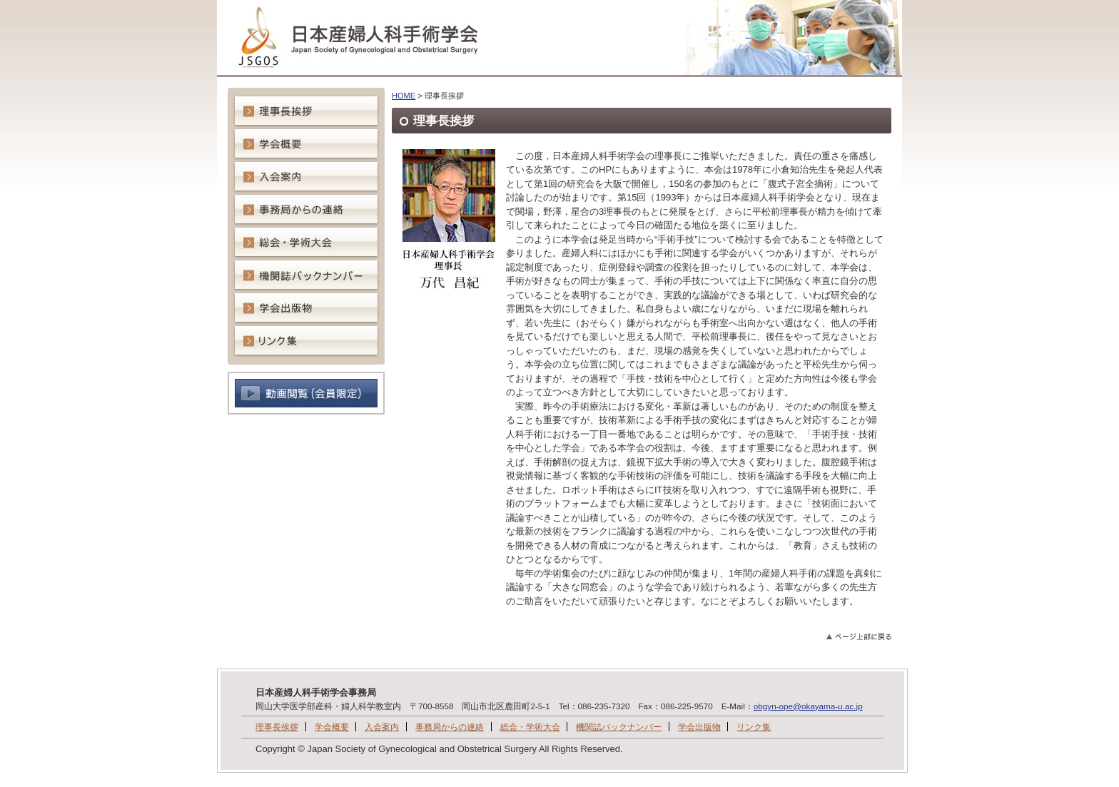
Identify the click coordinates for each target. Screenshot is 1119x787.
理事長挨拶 (276, 726)
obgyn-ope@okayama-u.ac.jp (808, 706)
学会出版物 (699, 726)
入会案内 (382, 726)
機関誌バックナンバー (619, 726)
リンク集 (753, 726)
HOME (403, 95)
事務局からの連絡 (449, 726)
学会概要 (332, 726)
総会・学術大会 (530, 726)
